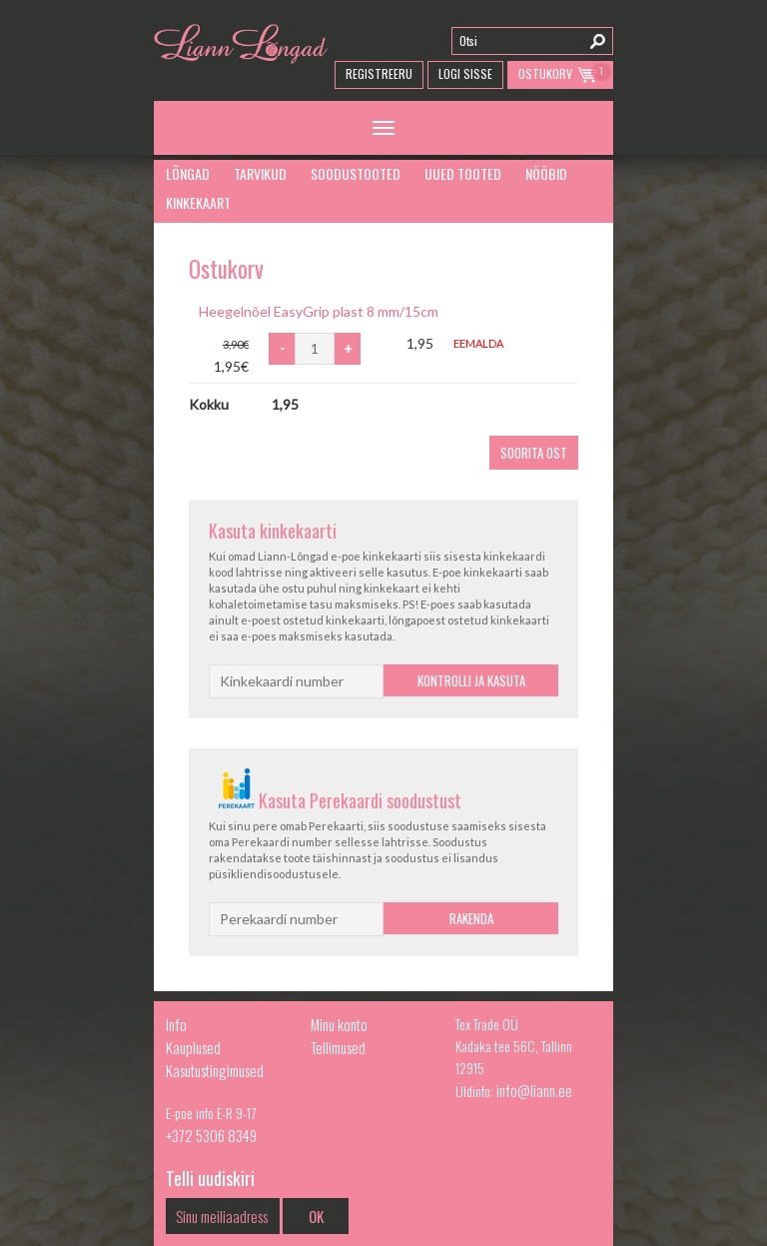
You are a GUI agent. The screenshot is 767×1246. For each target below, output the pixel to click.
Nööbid (546, 173)
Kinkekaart (198, 202)
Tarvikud (260, 173)
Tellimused (338, 1047)
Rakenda (471, 918)
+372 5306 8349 (211, 1135)
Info (176, 1024)
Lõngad (188, 173)
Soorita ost (533, 453)
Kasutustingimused (215, 1070)
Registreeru (379, 73)
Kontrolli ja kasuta (471, 680)
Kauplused (193, 1047)
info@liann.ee (534, 1090)
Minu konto (339, 1024)
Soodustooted (355, 173)
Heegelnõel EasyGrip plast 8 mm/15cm (318, 311)
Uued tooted (462, 173)
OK (316, 1216)
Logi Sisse (465, 73)
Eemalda (478, 343)
